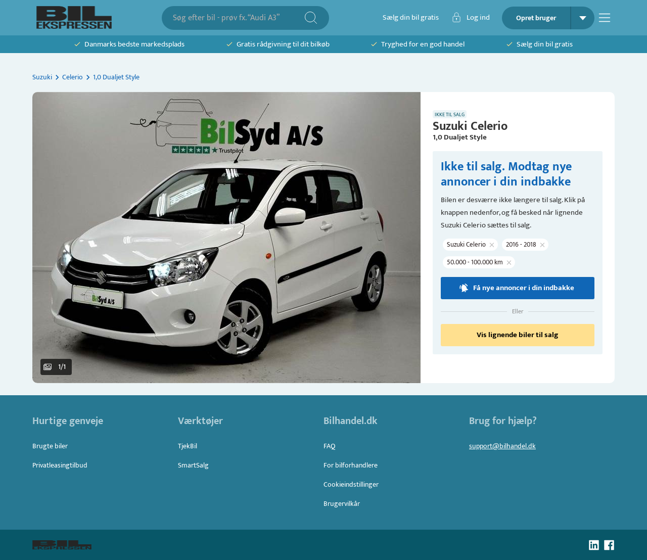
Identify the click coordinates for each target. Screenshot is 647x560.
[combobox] (238, 18)
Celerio (72, 77)
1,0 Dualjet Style (116, 77)
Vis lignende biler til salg (517, 335)
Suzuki (42, 77)
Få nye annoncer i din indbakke (517, 288)
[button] (226, 237)
